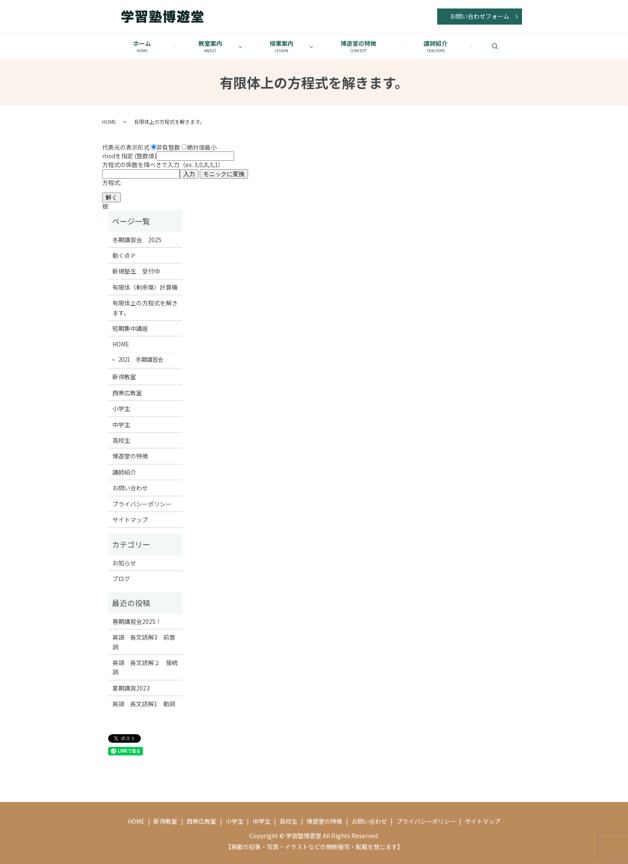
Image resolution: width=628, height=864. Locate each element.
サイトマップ (130, 519)
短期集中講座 (130, 328)
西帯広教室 (127, 393)
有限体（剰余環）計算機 (145, 287)
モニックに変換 (224, 174)
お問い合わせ (130, 488)
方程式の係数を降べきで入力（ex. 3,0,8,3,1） (175, 169)
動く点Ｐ (124, 255)
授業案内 (281, 46)
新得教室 (124, 376)
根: (105, 206)
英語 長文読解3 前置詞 (143, 642)
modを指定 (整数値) (168, 155)
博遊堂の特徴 (359, 46)
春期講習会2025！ (137, 621)
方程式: (111, 182)
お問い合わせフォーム (479, 16)
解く (111, 197)
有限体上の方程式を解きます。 (145, 307)
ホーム (142, 46)
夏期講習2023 (131, 688)
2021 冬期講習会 (140, 359)
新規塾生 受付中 (136, 271)
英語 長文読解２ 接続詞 (145, 667)
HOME (109, 121)
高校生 (121, 440)
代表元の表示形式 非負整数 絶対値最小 (159, 147)
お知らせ (124, 563)
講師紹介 (436, 46)
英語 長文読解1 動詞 (143, 703)
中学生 (121, 424)
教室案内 (210, 46)
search (505, 46)
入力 (189, 174)
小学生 (121, 408)
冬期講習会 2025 (137, 239)
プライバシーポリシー (142, 504)
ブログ (121, 578)
